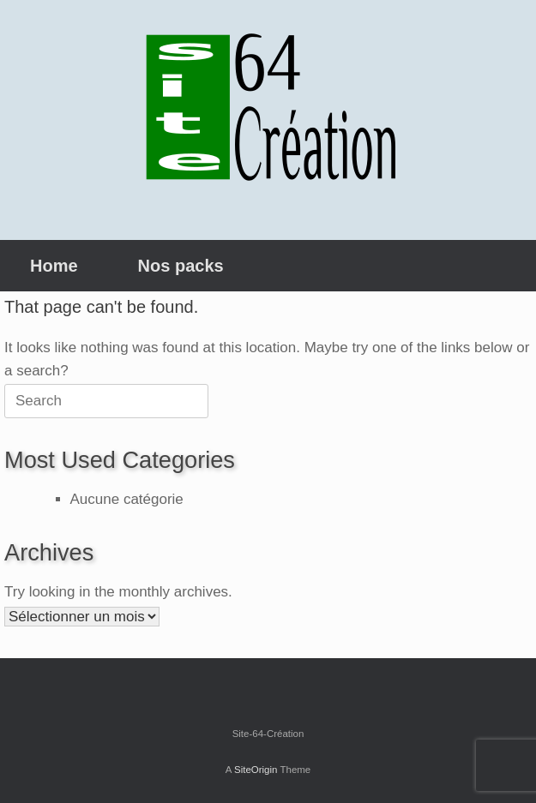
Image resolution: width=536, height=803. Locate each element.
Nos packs (181, 265)
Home (54, 265)
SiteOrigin (256, 769)
